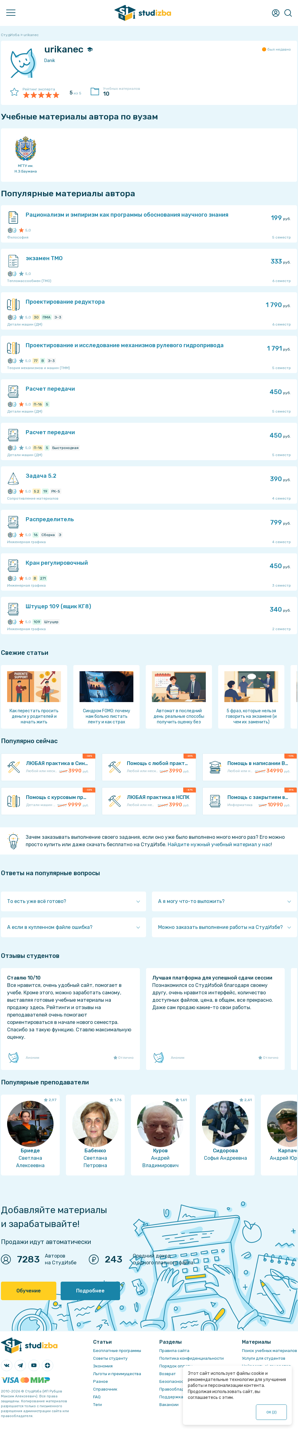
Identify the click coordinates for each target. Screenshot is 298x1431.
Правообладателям (179, 1389)
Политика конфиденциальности (191, 1358)
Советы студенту (110, 1358)
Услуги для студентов (263, 1358)
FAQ (97, 1397)
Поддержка (171, 1397)
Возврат (167, 1373)
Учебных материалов (124, 92)
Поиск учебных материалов (269, 1350)
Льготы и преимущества (117, 1373)
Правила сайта (174, 1350)
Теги (97, 1404)
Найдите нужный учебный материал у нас (219, 844)
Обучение (28, 1291)
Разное (100, 1381)
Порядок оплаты (175, 1366)
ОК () (271, 1412)
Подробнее (90, 1291)
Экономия (103, 1366)
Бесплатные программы (117, 1350)
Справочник (105, 1389)
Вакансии (169, 1404)
